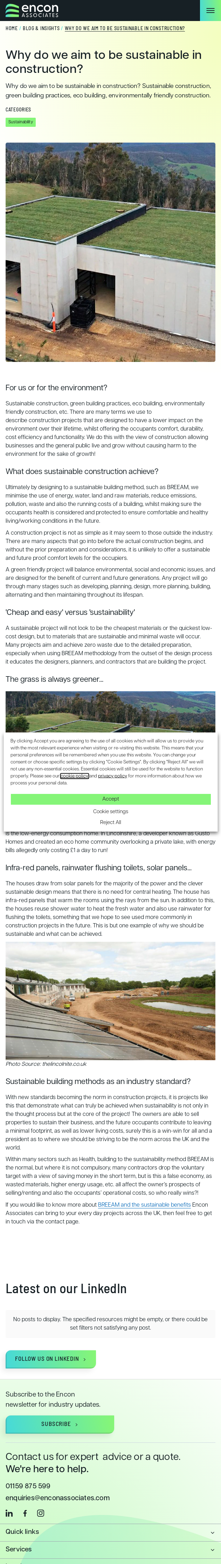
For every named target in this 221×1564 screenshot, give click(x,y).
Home (12, 29)
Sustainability (20, 122)
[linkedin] (9, 1499)
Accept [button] (110, 799)
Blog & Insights (41, 29)
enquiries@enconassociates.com (58, 1484)
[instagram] (40, 1499)
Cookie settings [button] (110, 811)
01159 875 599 (28, 1472)
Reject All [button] (110, 822)
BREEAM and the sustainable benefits (144, 1205)
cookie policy (74, 776)
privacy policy (112, 776)
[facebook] (24, 1499)
